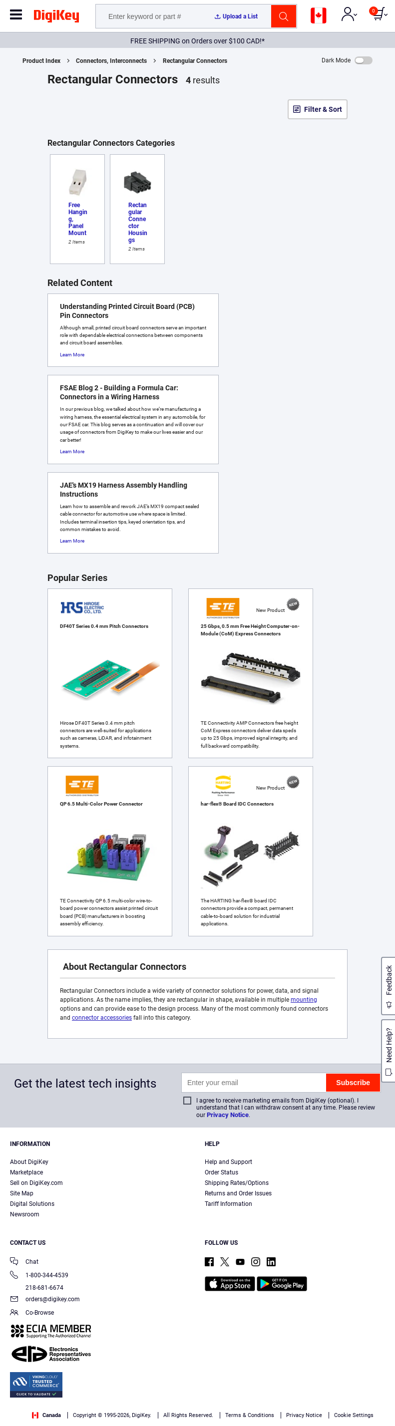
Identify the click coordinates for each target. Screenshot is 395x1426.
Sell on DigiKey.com (36, 1182)
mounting (304, 999)
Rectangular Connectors (195, 60)
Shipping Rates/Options (237, 1182)
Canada (46, 1415)
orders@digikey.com (45, 1300)
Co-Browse (32, 1313)
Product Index (41, 60)
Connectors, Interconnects (111, 60)
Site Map (21, 1193)
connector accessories (102, 1017)
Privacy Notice (228, 1115)
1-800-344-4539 (39, 1276)
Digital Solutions (32, 1203)
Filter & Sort (323, 109)
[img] (56, 18)
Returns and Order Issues (238, 1193)
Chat (24, 1262)
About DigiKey (29, 1161)
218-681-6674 (36, 1287)
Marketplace (26, 1172)
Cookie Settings (354, 1415)
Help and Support (228, 1161)
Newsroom (24, 1214)
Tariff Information (228, 1203)
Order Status (221, 1172)
